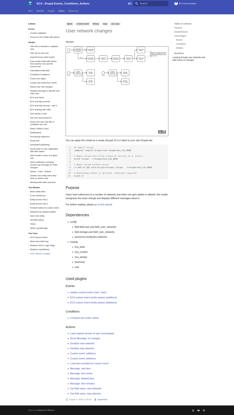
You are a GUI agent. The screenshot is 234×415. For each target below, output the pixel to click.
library (96, 24)
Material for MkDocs (46, 410)
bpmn (69, 24)
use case (115, 24)
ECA (30, 11)
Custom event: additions (83, 353)
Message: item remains (82, 383)
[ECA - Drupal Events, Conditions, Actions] (30, 4)
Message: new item (80, 368)
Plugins (51, 11)
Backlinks (189, 51)
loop (105, 24)
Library (61, 11)
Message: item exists (81, 373)
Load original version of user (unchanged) (92, 333)
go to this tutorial (103, 204)
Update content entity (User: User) (88, 292)
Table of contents (182, 24)
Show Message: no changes (85, 338)
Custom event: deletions (83, 358)
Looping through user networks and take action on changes (189, 58)
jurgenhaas (102, 399)
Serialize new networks (82, 343)
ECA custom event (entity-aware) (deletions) (93, 302)
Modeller (40, 11)
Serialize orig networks (82, 348)
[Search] (150, 3)
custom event (83, 24)
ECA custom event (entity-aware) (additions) (93, 297)
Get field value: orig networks (85, 393)
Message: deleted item (82, 378)
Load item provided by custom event (89, 363)
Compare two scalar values (84, 318)
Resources (73, 11)
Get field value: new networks (85, 388)
